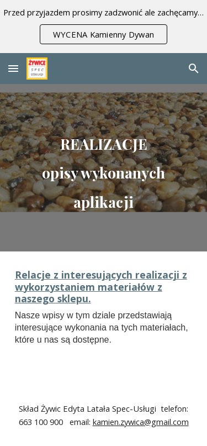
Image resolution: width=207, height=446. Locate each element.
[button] (13, 68)
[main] (103, 168)
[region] (103, 26)
